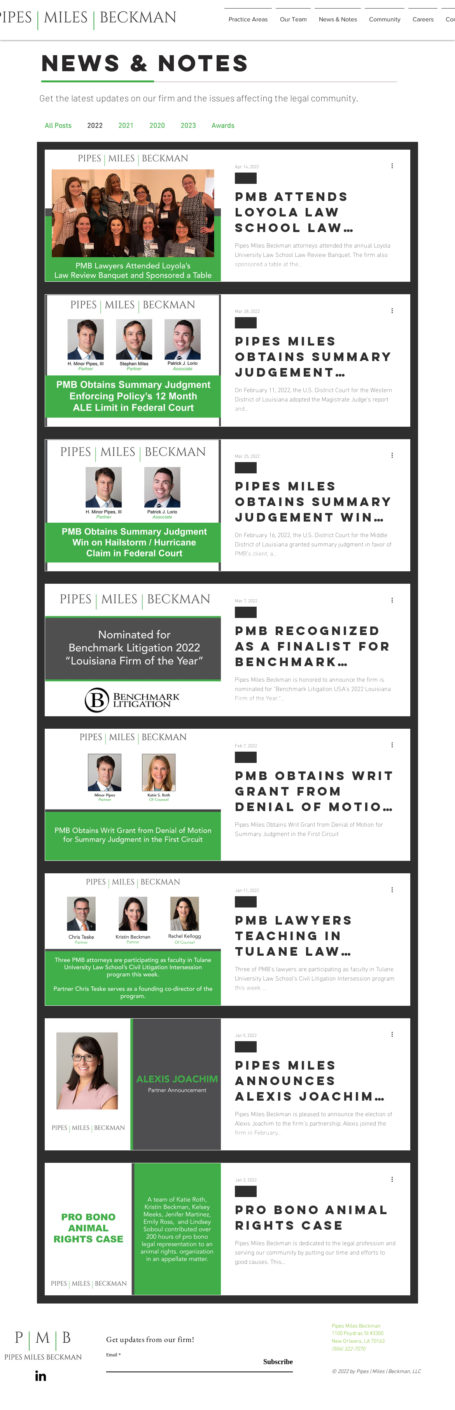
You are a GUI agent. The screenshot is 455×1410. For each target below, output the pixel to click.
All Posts (58, 126)
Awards (223, 126)
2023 (188, 126)
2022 (95, 126)
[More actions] (394, 166)
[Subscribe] (273, 1362)
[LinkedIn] (40, 1375)
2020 (157, 126)
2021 (126, 126)
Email (111, 1354)
